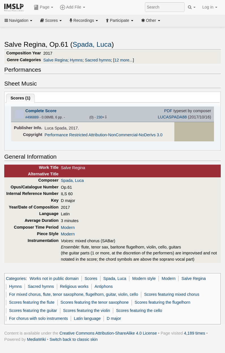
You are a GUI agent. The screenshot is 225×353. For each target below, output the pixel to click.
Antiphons (104, 286)
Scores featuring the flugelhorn (162, 302)
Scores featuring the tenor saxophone (95, 302)
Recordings (84, 20)
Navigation (18, 20)
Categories (16, 278)
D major (114, 318)
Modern (68, 227)
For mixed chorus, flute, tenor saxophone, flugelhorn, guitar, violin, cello (73, 294)
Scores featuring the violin (86, 310)
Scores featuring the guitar (33, 310)
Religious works (74, 286)
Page (43, 7)
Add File (72, 7)
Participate (119, 20)
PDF (168, 111)
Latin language (87, 318)
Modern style (144, 278)
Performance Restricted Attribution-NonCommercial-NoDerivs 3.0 (103, 135)
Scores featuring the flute (32, 302)
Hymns (76, 60)
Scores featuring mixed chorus (171, 294)
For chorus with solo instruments (38, 318)
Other (150, 20)
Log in (209, 7)
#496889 (32, 117)
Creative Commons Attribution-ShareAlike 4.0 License (108, 333)
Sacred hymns (98, 60)
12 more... (123, 60)
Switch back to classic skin (74, 339)
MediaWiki (36, 339)
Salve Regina (55, 60)
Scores (51, 20)
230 (99, 117)
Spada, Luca (92, 44)
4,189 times (194, 333)
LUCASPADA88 (172, 117)
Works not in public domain (54, 278)
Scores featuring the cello (139, 310)
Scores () (20, 98)
